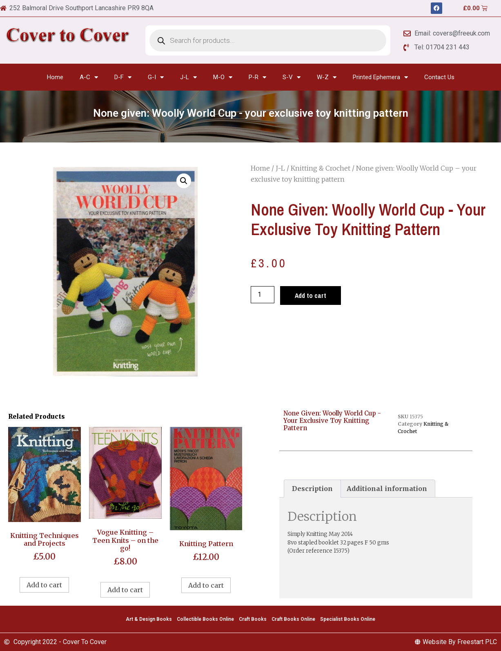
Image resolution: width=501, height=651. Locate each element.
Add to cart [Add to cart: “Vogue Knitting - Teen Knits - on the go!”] (125, 590)
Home (55, 77)
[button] (183, 180)
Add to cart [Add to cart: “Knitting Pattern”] (206, 585)
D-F (122, 77)
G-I (156, 77)
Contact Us (439, 77)
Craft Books (253, 619)
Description (312, 488)
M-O (222, 77)
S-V (292, 77)
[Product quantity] (262, 294)
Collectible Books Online (205, 619)
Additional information (387, 488)
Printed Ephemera (380, 77)
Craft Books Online (293, 619)
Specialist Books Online (347, 619)
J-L (188, 77)
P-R (257, 77)
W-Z (326, 77)
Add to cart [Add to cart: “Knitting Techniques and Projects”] (44, 585)
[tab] (312, 489)
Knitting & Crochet (320, 168)
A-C (89, 77)
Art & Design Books (149, 619)
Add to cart (310, 295)
